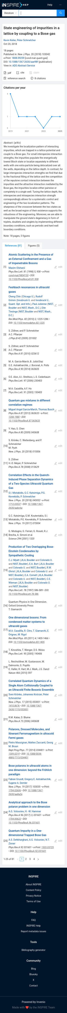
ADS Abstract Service (23, 65)
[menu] (51, 5)
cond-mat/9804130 (18, 275)
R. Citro (28, 630)
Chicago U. (28, 296)
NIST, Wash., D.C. (31, 307)
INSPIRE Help (33, 925)
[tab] (13, 246)
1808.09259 (18, 58)
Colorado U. (46, 560)
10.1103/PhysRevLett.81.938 (23, 279)
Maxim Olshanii (17, 268)
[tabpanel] (33, 557)
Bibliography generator (33, 950)
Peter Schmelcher (26, 40)
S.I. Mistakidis (16, 492)
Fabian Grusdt (16, 779)
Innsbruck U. (24, 300)
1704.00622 (15, 819)
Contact (33, 985)
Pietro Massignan (18, 742)
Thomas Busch (46, 409)
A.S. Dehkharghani (18, 839)
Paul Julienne (39, 304)
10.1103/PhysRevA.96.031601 (24, 822)
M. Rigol (22, 634)
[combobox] (38, 13)
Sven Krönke (15, 694)
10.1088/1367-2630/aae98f (23, 61)
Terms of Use (33, 901)
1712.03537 (15, 504)
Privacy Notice (33, 895)
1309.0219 (14, 753)
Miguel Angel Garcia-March (23, 409)
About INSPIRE (33, 884)
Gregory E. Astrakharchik (37, 779)
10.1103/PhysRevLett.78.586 (23, 594)
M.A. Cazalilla (16, 630)
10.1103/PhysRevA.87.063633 (24, 420)
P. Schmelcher (27, 496)
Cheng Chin (15, 296)
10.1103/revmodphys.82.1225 (28, 322)
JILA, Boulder (28, 560)
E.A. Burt (33, 563)
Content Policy (33, 890)
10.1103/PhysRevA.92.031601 (30, 851)
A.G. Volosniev (16, 811)
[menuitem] (49, 5)
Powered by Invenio (33, 1002)
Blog (33, 968)
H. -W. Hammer (33, 811)
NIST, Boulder (26, 311)
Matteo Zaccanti (37, 742)
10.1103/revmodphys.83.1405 (28, 642)
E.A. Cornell (31, 575)
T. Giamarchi (39, 630)
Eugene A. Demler (18, 783)
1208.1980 (14, 417)
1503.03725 (47, 847)
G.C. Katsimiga (32, 492)
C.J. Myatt (14, 560)
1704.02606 (15, 790)
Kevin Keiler (10, 40)
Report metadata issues (33, 931)
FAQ (33, 920)
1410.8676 (14, 705)
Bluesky (33, 974)
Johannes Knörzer (32, 694)
